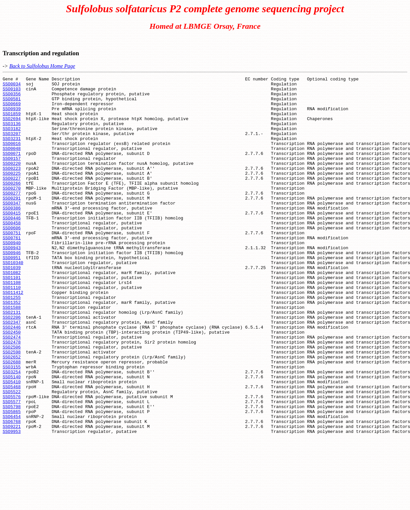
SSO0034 (12, 86)
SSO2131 (12, 360)
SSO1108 (12, 324)
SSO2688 (12, 419)
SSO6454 (12, 485)
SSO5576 (12, 461)
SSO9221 (12, 497)
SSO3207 (12, 145)
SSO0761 (12, 270)
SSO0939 (12, 115)
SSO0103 (12, 92)
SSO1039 (12, 306)
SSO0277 (12, 217)
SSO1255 (12, 342)
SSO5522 (12, 455)
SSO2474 (12, 390)
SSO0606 (12, 258)
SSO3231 (12, 151)
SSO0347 (12, 229)
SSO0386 (12, 235)
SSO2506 (12, 401)
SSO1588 (12, 354)
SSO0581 (12, 104)
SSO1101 (12, 318)
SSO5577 (12, 467)
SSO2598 (12, 407)
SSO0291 (12, 223)
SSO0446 (12, 247)
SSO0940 (12, 276)
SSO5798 (12, 473)
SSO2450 (12, 384)
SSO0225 (12, 193)
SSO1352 (12, 348)
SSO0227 (12, 199)
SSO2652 (12, 413)
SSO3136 (12, 133)
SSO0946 (12, 288)
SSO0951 (12, 294)
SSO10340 (13, 300)
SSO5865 (12, 479)
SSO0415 (12, 241)
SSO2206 (12, 366)
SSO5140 (12, 437)
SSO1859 (12, 121)
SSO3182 (12, 139)
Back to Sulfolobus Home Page (42, 66)
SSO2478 (12, 395)
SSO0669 (12, 110)
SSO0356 (12, 98)
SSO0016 (12, 157)
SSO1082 (12, 312)
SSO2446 (12, 378)
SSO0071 (12, 169)
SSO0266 (12, 205)
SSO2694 (12, 127)
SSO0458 (12, 252)
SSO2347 (12, 372)
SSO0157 (12, 175)
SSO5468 (12, 449)
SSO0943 (12, 282)
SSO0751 (12, 264)
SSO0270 (12, 211)
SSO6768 (12, 491)
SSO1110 (12, 330)
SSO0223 (12, 187)
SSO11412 (13, 336)
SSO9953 (12, 503)
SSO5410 (12, 443)
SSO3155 (12, 425)
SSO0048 (12, 163)
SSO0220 (12, 181)
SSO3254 (12, 431)
